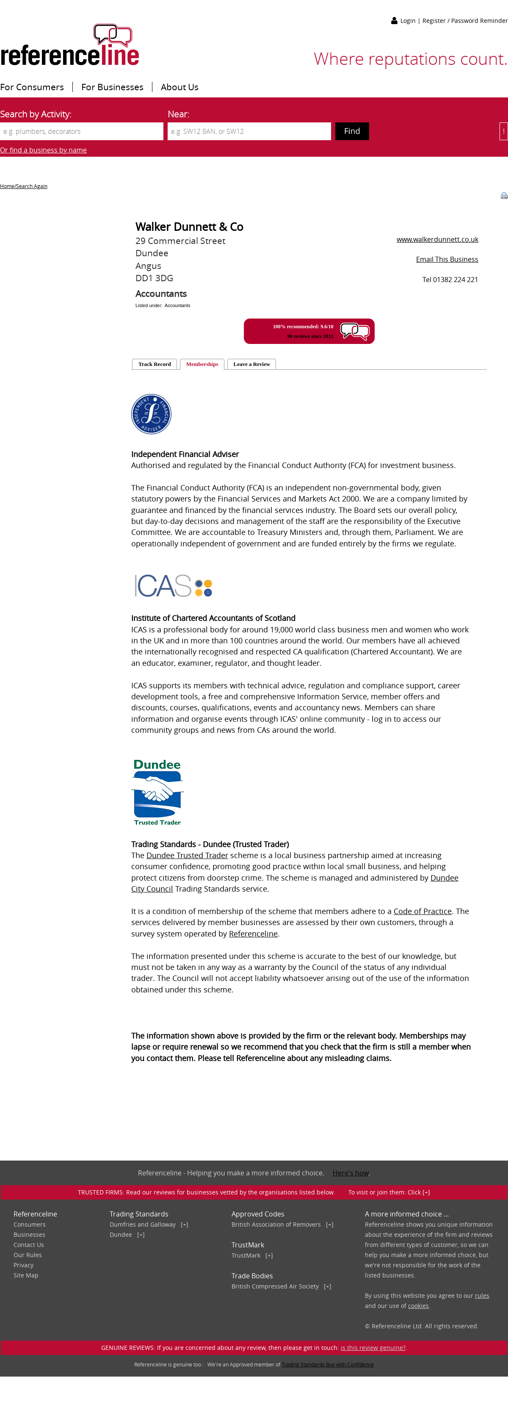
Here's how (350, 1173)
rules (482, 1295)
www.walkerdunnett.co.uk (437, 239)
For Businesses (112, 87)
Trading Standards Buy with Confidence (328, 1364)
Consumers (30, 1224)
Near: (178, 114)
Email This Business (447, 259)
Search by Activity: (36, 114)
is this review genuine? (373, 1348)
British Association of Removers (276, 1224)
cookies (418, 1306)
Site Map (26, 1275)
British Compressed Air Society (275, 1286)
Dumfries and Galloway (143, 1224)
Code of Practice (423, 911)
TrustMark (246, 1255)
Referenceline (253, 934)
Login (408, 21)
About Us (180, 87)
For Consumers (32, 87)
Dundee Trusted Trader (187, 855)
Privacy (23, 1265)
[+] (184, 1224)
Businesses (29, 1234)
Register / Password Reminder (465, 21)
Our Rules (28, 1255)
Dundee (121, 1234)
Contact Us (29, 1245)
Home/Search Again (23, 186)
